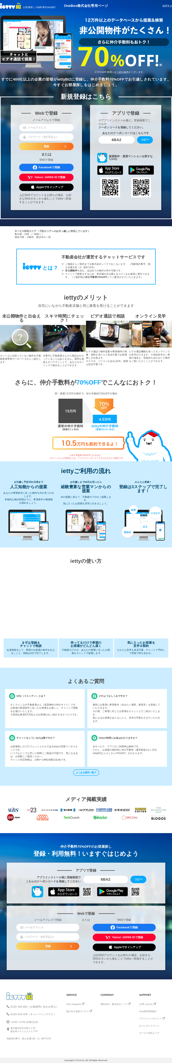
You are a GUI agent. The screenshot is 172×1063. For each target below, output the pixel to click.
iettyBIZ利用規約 (147, 1011)
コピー (145, 139)
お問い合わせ (146, 1004)
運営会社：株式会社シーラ (114, 1004)
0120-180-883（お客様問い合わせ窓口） (34, 1006)
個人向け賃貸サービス (77, 1011)
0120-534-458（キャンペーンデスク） (33, 1014)
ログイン (167, 5)
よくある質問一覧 (86, 772)
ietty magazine (73, 1004)
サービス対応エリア (149, 1033)
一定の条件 (123, 72)
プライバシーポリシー (150, 1018)
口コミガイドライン (149, 1025)
